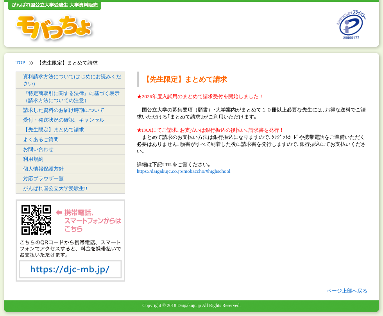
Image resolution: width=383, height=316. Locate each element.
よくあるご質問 (41, 139)
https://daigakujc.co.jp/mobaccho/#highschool (184, 171)
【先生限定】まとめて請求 (53, 130)
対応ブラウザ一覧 (43, 178)
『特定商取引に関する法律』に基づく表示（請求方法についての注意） (71, 96)
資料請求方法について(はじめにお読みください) (72, 80)
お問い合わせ (38, 149)
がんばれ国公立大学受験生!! (55, 188)
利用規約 (33, 159)
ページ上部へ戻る (347, 291)
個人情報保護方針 (43, 169)
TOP (20, 62)
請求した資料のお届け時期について (63, 110)
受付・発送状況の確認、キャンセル (63, 120)
